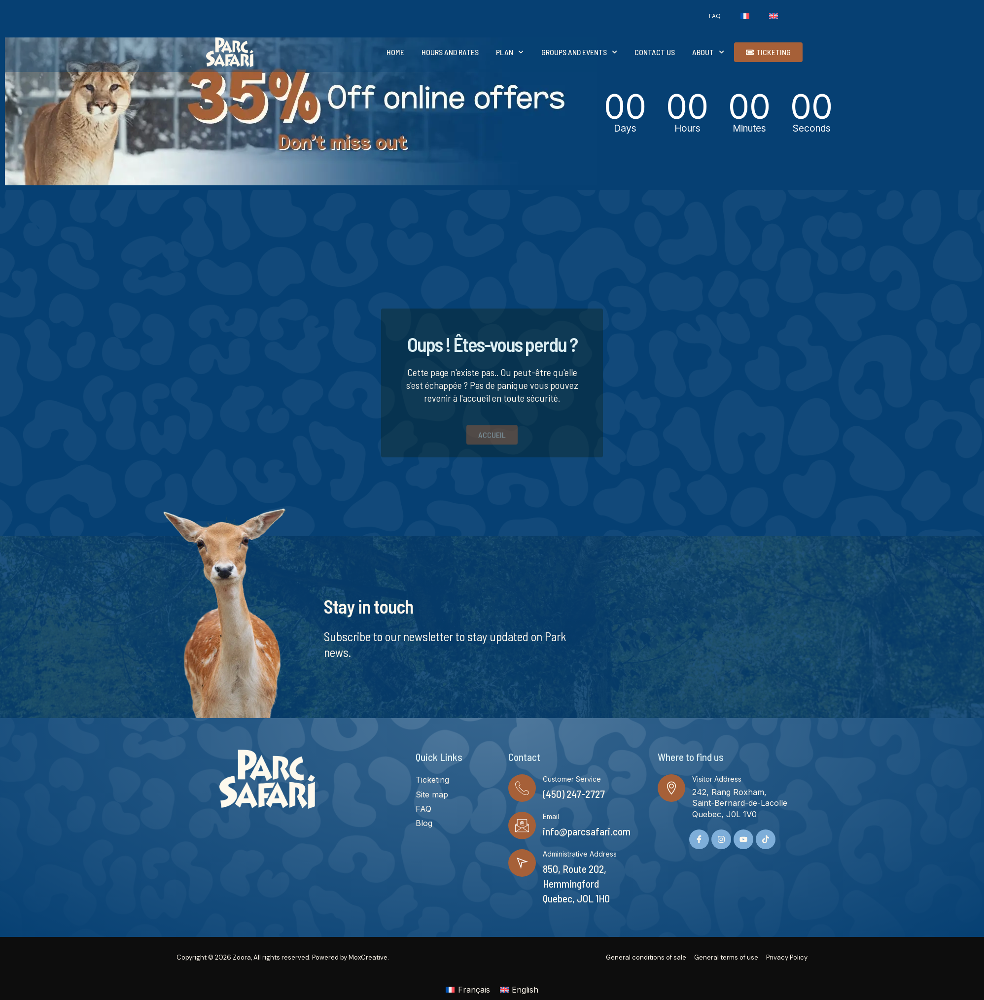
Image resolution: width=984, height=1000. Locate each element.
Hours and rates (450, 52)
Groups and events (579, 52)
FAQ (715, 16)
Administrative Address (580, 854)
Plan (510, 52)
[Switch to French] (745, 16)
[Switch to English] (519, 989)
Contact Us (654, 52)
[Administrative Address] (522, 863)
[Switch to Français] (467, 989)
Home (395, 52)
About (708, 52)
